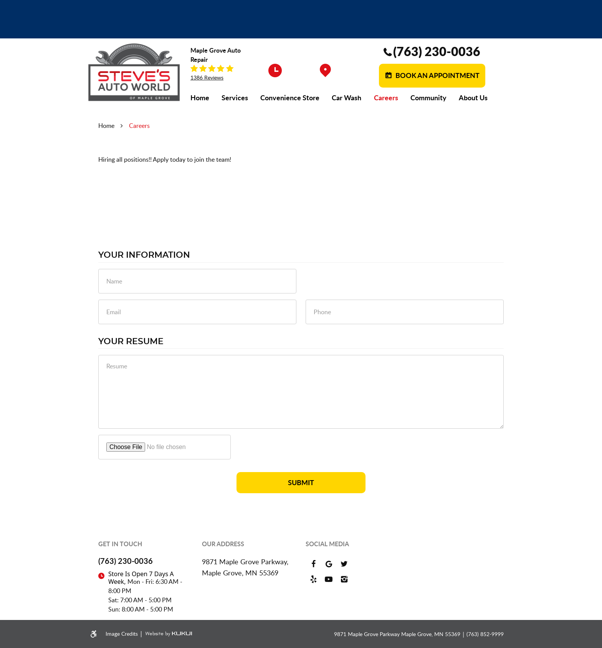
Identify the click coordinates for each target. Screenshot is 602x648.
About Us (473, 97)
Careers (386, 97)
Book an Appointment (437, 75)
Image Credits (122, 633)
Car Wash (346, 97)
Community (428, 97)
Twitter (344, 564)
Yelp (313, 579)
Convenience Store (289, 97)
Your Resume (131, 341)
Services (235, 97)
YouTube (328, 579)
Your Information (144, 255)
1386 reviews (206, 77)
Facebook (313, 564)
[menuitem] (199, 97)
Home (199, 97)
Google (328, 564)
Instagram (344, 579)
